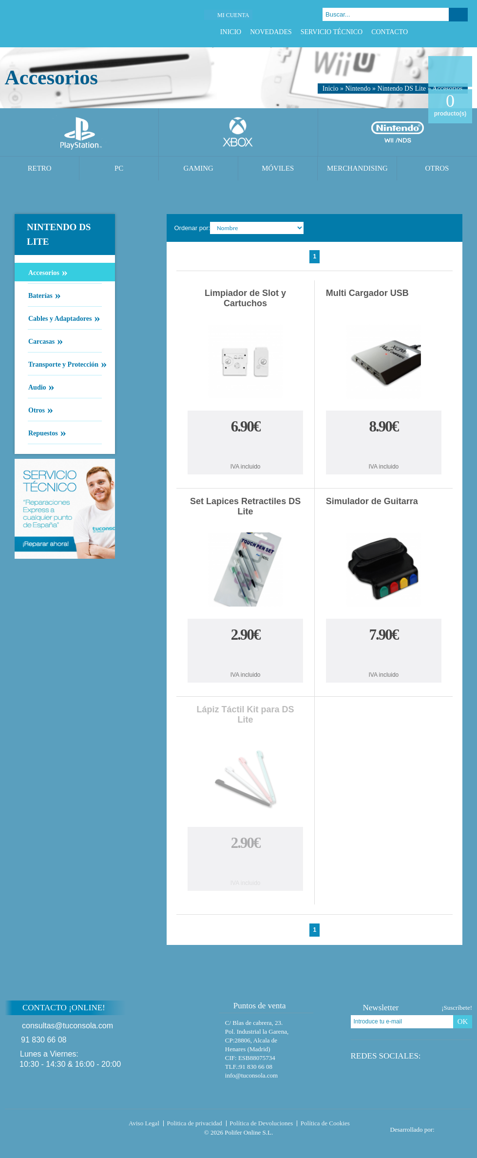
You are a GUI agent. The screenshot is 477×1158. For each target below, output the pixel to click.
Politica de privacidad (194, 1123)
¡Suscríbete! (456, 1007)
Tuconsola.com (46, 1125)
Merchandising (357, 168)
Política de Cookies (325, 1123)
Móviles (278, 168)
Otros (437, 168)
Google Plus (450, 32)
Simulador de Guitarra (372, 501)
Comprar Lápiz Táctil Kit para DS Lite (245, 864)
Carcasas (41, 340)
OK (463, 1021)
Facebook (426, 32)
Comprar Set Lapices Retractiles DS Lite (245, 656)
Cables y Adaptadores (59, 318)
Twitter (438, 32)
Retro (40, 168)
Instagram (463, 32)
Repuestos (42, 432)
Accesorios (43, 272)
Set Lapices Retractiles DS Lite (245, 506)
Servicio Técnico (332, 32)
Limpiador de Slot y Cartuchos (245, 298)
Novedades (271, 32)
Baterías (40, 295)
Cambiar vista (449, 227)
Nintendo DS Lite (402, 88)
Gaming (198, 168)
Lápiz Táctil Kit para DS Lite (245, 715)
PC (118, 168)
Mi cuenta (233, 15)
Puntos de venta (255, 1005)
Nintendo (357, 88)
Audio (37, 386)
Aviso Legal (144, 1123)
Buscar (458, 14)
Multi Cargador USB (367, 293)
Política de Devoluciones (261, 1123)
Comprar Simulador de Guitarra (383, 656)
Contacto (389, 32)
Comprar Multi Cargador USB (383, 448)
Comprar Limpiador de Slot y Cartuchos (245, 448)
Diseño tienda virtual (455, 1127)
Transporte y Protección (63, 363)
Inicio (231, 32)
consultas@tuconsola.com (67, 1025)
